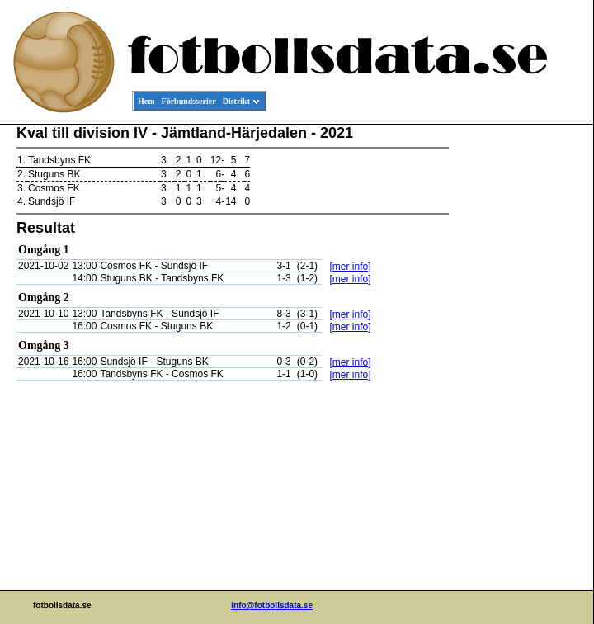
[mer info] (349, 266)
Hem (146, 101)
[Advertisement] (519, 376)
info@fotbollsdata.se (272, 605)
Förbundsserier (189, 101)
